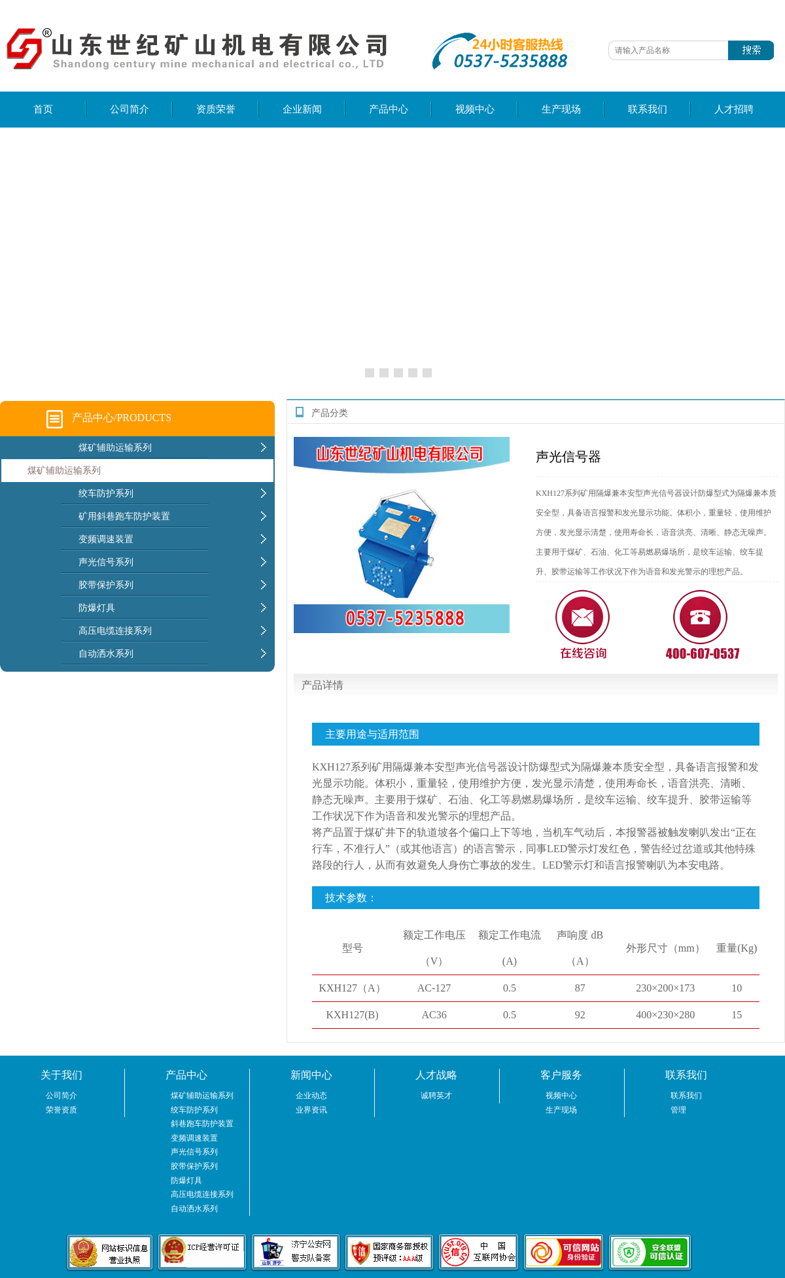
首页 (43, 109)
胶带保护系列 (194, 1166)
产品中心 (388, 109)
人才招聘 (734, 109)
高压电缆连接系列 (202, 1194)
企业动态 (311, 1095)
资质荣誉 (216, 109)
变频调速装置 (194, 1138)
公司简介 (129, 109)
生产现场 (561, 109)
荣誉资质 (61, 1109)
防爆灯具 (186, 1180)
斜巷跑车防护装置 (202, 1123)
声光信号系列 (194, 1151)
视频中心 (475, 109)
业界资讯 (311, 1109)
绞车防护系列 (194, 1109)
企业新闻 (302, 109)
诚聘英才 (436, 1095)
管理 (678, 1109)
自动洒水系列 (194, 1208)
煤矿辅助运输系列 (64, 470)
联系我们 (647, 109)
